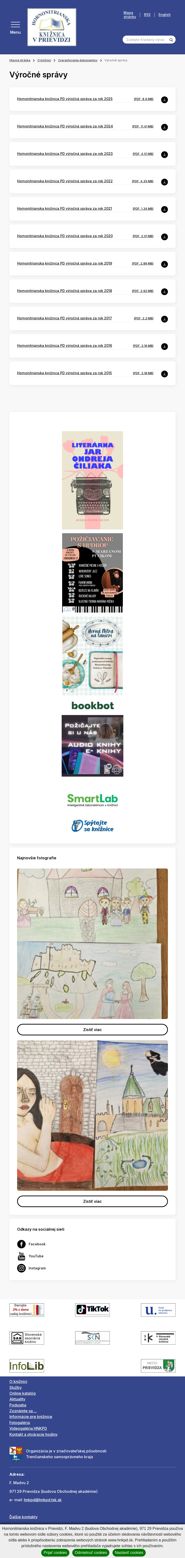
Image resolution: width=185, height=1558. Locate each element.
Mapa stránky (130, 15)
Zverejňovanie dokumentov (78, 60)
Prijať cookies (55, 1553)
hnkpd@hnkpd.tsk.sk (43, 1499)
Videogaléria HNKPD (28, 1428)
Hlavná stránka (19, 60)
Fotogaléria (19, 1422)
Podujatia (17, 1405)
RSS (147, 15)
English (165, 15)
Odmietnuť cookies (91, 1553)
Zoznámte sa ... (23, 1410)
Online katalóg (22, 1393)
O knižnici (44, 60)
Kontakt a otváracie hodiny (33, 1434)
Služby (15, 1387)
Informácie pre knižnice (30, 1416)
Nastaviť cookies (129, 1553)
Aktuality (17, 1399)
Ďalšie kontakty (23, 1516)
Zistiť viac (92, 1029)
